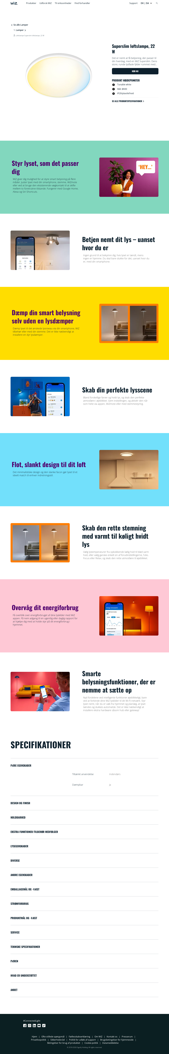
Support (133, 3)
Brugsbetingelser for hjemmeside (116, 1039)
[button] (146, 3)
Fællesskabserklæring (79, 1036)
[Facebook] (25, 1025)
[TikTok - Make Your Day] (44, 1025)
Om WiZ (98, 1036)
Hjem (34, 1036)
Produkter (31, 3)
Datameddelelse (110, 1042)
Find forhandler (82, 3)
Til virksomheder (63, 3)
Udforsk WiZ (45, 3)
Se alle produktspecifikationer (128, 101)
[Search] (156, 3)
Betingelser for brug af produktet (63, 1042)
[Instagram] (30, 1025)
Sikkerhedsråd (57, 1039)
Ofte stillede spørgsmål (52, 1036)
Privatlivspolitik (38, 1039)
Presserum (127, 1036)
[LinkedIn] (35, 1025)
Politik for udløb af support (82, 1039)
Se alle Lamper (19, 24)
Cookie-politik (91, 1042)
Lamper (20, 30)
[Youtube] (39, 1025)
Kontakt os (112, 1036)
